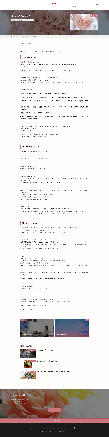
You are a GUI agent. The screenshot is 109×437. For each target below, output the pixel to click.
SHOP (68, 7)
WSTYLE (39, 7)
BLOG (63, 7)
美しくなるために (33, 36)
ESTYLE (46, 7)
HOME (28, 7)
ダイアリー (30, 20)
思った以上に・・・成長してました (48, 361)
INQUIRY (52, 7)
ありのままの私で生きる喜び (45, 350)
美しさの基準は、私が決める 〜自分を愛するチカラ (53, 371)
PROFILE (33, 7)
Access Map (54, 410)
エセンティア (24, 20)
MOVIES (58, 7)
